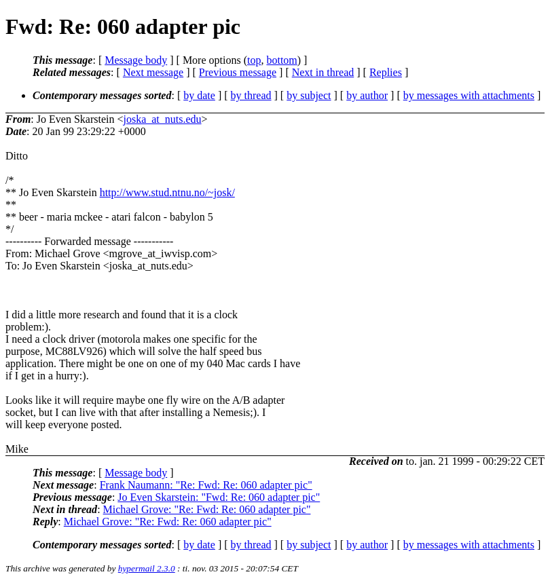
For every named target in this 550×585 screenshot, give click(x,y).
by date (199, 95)
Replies (385, 72)
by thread (251, 95)
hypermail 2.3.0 (146, 568)
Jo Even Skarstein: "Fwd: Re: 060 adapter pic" (218, 497)
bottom (281, 60)
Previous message (237, 72)
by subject (309, 95)
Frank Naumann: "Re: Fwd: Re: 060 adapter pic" (206, 485)
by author (367, 95)
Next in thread (323, 72)
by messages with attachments (468, 95)
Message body (136, 60)
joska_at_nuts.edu (162, 119)
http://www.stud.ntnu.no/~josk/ (167, 192)
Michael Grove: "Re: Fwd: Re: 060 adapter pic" (207, 509)
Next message (153, 72)
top (254, 60)
